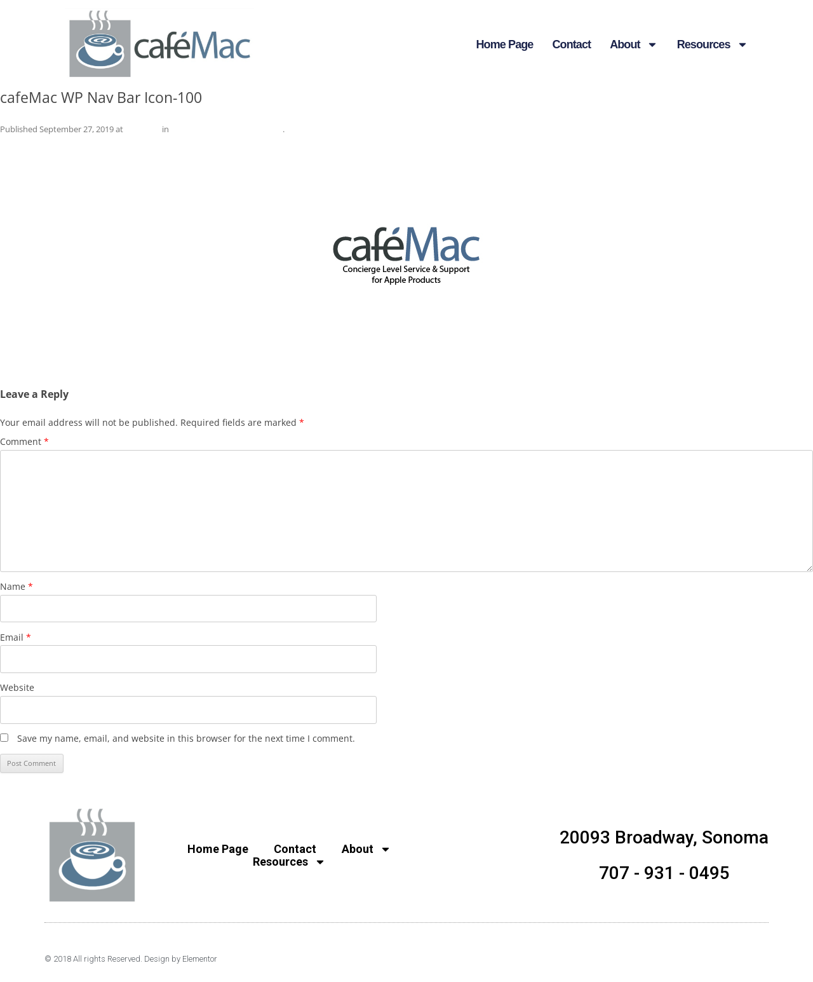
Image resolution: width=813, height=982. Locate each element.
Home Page (505, 44)
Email (15, 637)
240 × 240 (142, 129)
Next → (797, 146)
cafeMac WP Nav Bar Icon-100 (227, 129)
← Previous (24, 146)
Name (16, 586)
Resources (712, 44)
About (633, 44)
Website (17, 687)
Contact (571, 44)
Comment (24, 441)
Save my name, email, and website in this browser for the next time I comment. (186, 738)
